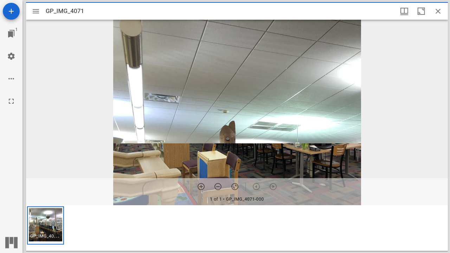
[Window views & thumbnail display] (404, 11)
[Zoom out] (218, 186)
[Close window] (438, 11)
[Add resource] (11, 11)
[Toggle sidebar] (35, 11)
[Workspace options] (11, 78)
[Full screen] (11, 101)
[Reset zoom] (234, 186)
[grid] (237, 228)
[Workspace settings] (11, 56)
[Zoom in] (201, 186)
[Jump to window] (11, 33)
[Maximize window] (421, 11)
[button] (45, 225)
